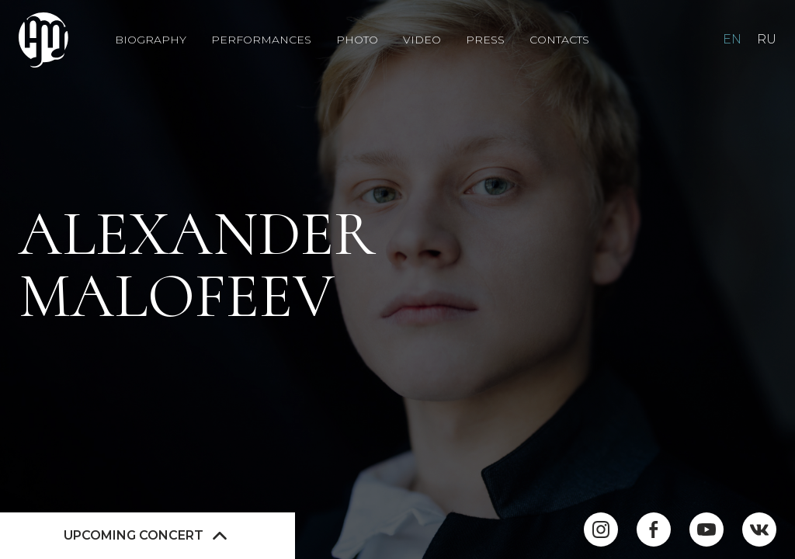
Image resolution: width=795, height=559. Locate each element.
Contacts (559, 40)
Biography (150, 40)
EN (732, 39)
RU (766, 39)
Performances (261, 40)
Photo (357, 40)
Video (422, 40)
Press (485, 40)
